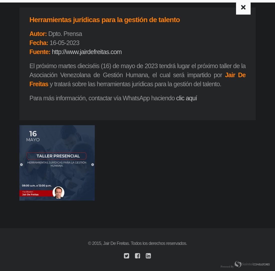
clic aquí (186, 98)
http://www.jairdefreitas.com (87, 51)
